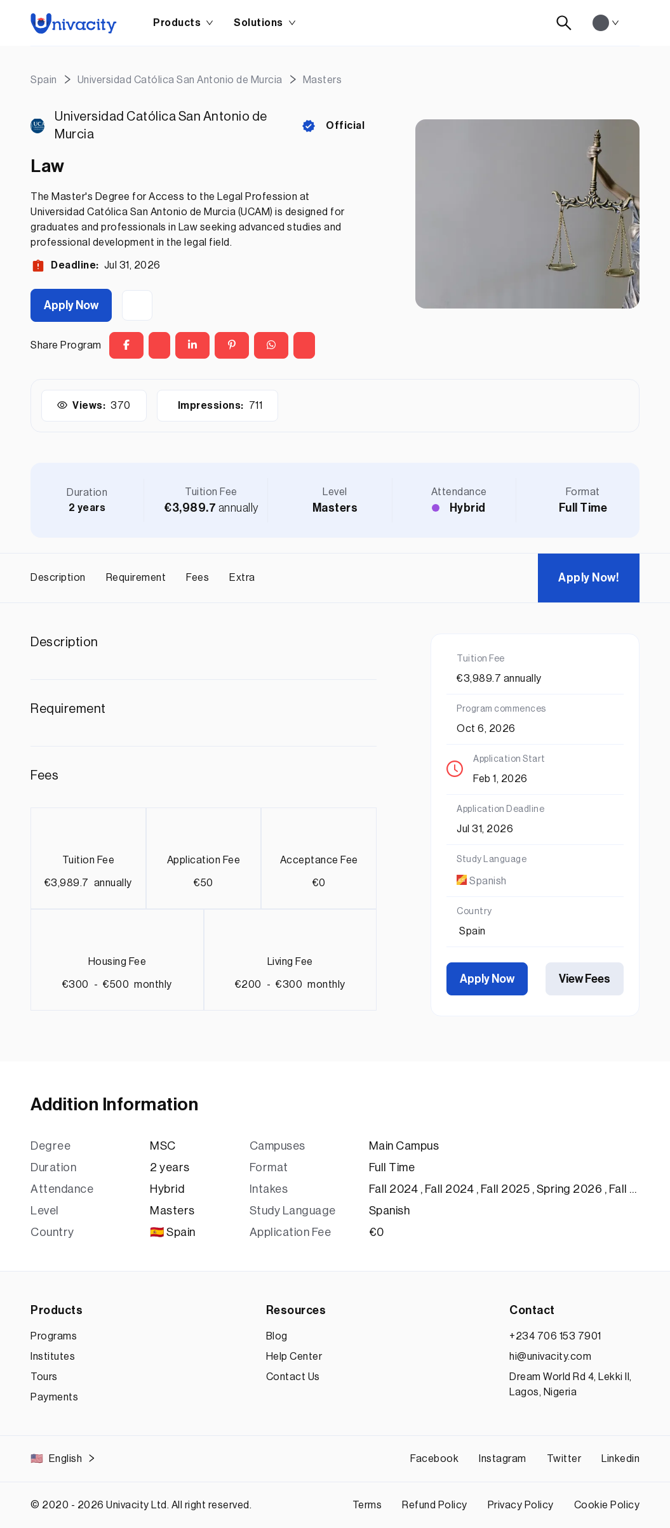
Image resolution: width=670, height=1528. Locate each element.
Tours (44, 1377)
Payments (54, 1397)
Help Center (294, 1357)
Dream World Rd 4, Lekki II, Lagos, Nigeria (570, 1384)
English (63, 1458)
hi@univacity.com (550, 1357)
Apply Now (71, 305)
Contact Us (293, 1377)
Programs (53, 1336)
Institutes (52, 1357)
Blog (277, 1336)
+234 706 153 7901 (555, 1336)
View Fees (584, 979)
